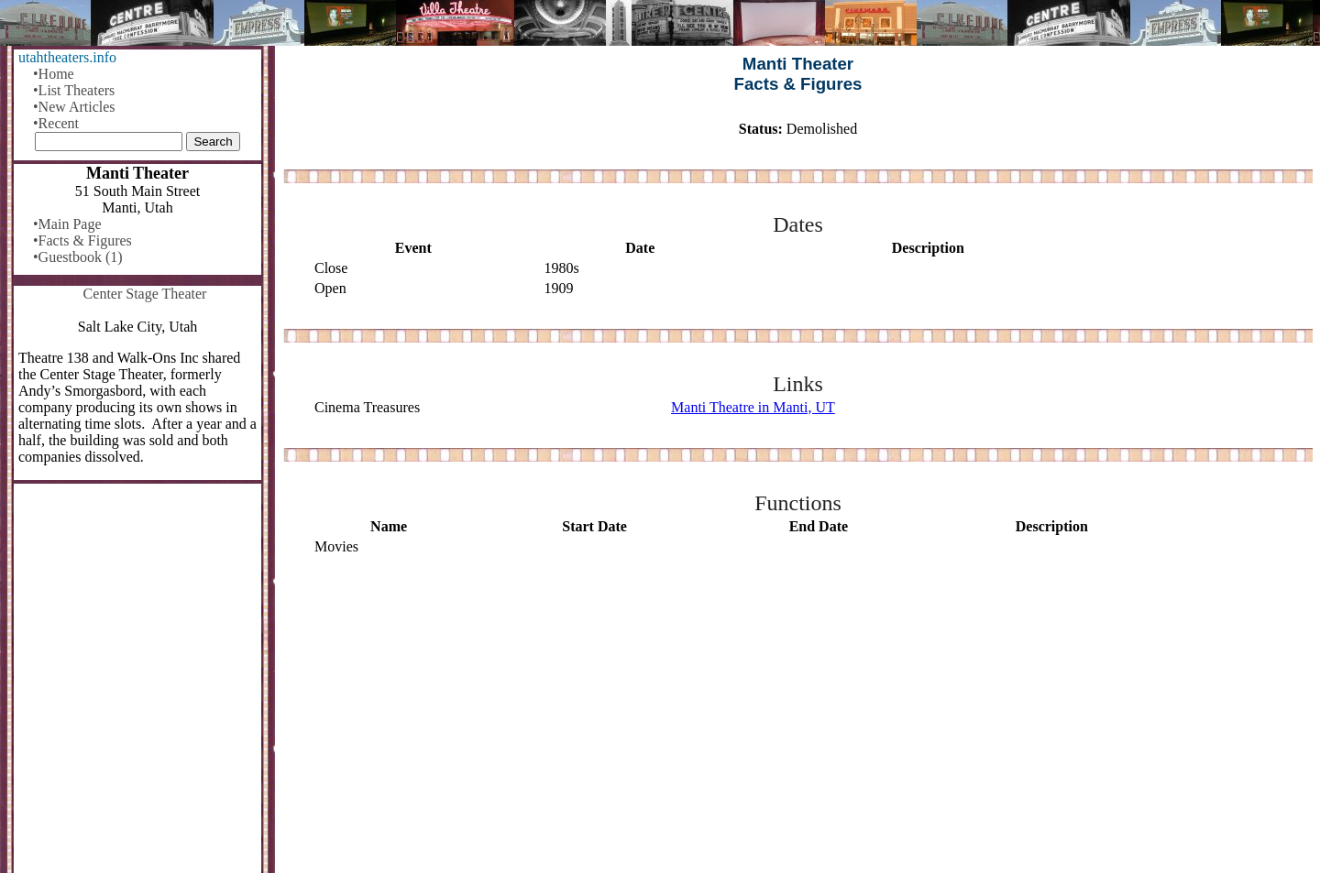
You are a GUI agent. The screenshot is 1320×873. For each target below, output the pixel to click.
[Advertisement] (798, 715)
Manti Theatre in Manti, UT (753, 407)
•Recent (56, 123)
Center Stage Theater (145, 293)
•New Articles (74, 107)
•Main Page (67, 224)
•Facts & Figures (82, 240)
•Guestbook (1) (78, 257)
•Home (53, 74)
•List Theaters (74, 90)
